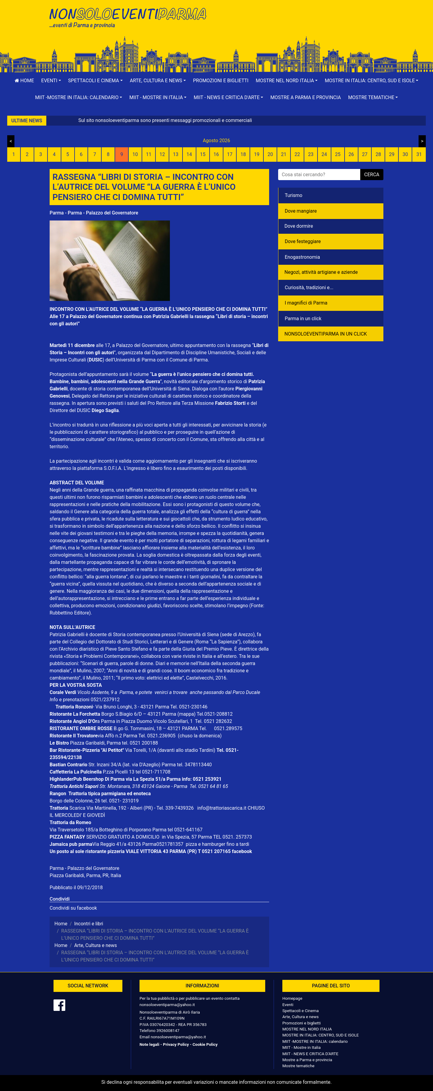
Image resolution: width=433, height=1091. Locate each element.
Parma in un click (303, 318)
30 (405, 154)
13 (175, 154)
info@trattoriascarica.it (221, 808)
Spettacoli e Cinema (300, 1010)
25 (337, 154)
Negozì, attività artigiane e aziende (321, 272)
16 (216, 154)
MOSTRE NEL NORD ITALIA (307, 1029)
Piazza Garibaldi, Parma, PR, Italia (85, 875)
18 (243, 154)
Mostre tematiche (298, 1065)
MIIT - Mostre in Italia (301, 1047)
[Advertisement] (302, 24)
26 (351, 154)
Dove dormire (298, 226)
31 (419, 154)
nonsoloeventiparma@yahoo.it (167, 1004)
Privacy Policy (176, 1044)
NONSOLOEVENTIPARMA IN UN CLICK (325, 334)
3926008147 (167, 1030)
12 (162, 154)
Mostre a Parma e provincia (305, 97)
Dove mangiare (301, 211)
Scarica (78, 808)
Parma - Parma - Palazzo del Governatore (94, 213)
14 (189, 154)
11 (149, 154)
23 (310, 154)
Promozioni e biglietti (221, 80)
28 (378, 154)
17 (229, 154)
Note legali (149, 1044)
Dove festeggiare (303, 241)
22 (297, 154)
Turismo (293, 195)
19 (256, 154)
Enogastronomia (302, 257)
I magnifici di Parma (306, 303)
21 (284, 154)
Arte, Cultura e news (300, 1016)
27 (364, 154)
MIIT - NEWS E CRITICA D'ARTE (310, 1053)
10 (135, 154)
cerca (371, 174)
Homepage (292, 998)
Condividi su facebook (73, 908)
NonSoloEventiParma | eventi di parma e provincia (131, 17)
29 (392, 154)
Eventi (287, 1004)
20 (270, 154)
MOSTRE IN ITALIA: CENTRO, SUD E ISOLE (320, 1035)
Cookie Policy (204, 1044)
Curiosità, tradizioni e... (309, 287)
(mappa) (187, 714)
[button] (51, 80)
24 (324, 154)
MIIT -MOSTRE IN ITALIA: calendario (315, 1041)
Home (24, 80)
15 (202, 154)
